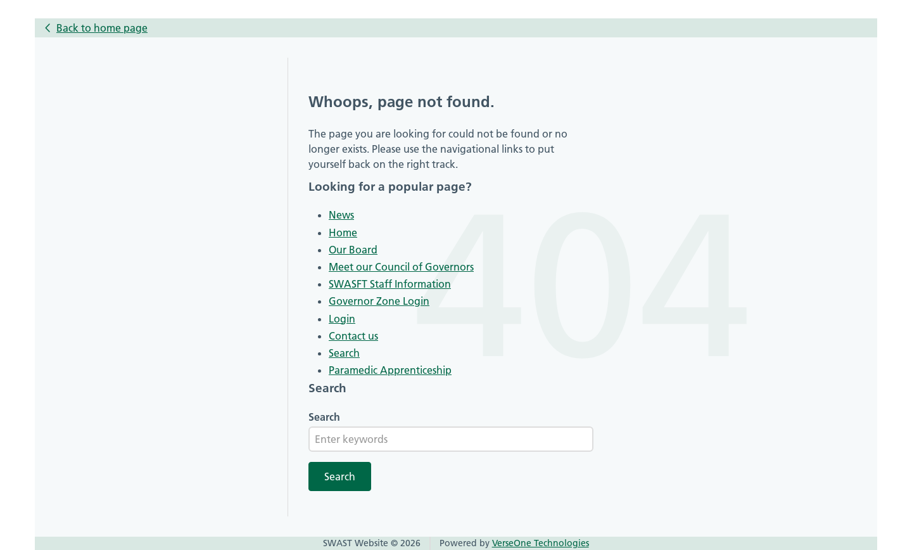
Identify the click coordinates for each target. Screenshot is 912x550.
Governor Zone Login (379, 301)
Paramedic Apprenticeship (390, 370)
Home (343, 232)
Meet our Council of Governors (401, 266)
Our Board (353, 249)
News (341, 214)
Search (344, 353)
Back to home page (102, 28)
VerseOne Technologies (540, 543)
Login (342, 318)
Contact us (353, 335)
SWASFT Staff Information (390, 284)
